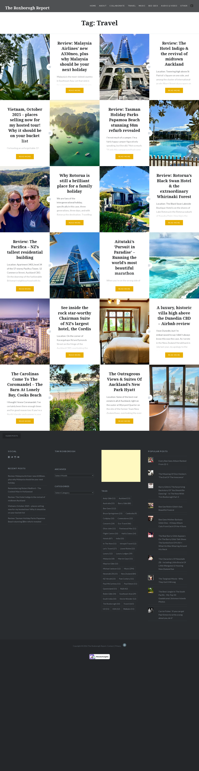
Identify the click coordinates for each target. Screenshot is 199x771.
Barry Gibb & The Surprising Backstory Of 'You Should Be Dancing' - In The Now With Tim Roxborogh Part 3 (172, 492)
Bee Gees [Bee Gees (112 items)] (109, 508)
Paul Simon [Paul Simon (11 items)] (130, 584)
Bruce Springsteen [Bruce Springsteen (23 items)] (112, 513)
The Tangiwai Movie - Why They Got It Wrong (171, 580)
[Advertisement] (121, 466)
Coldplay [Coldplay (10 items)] (108, 518)
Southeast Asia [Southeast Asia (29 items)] (127, 594)
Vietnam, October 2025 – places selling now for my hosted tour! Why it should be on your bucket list (26, 509)
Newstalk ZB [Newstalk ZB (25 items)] (110, 574)
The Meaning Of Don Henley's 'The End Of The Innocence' (172, 475)
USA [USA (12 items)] (116, 609)
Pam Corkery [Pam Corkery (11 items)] (126, 579)
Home (93, 6)
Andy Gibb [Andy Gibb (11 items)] (109, 498)
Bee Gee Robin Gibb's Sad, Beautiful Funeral (170, 508)
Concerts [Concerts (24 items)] (109, 523)
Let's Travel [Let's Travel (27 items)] (110, 548)
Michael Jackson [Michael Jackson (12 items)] (112, 568)
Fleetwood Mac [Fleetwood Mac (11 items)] (127, 528)
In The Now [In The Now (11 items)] (109, 543)
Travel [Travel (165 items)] (128, 604)
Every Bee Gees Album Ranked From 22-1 (172, 462)
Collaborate (117, 6)
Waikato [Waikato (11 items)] (128, 609)
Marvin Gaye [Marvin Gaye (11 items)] (125, 558)
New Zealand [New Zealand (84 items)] (128, 574)
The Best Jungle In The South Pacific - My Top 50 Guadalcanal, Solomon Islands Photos (172, 596)
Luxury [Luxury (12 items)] (108, 553)
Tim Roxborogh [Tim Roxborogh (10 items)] (111, 604)
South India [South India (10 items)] (109, 599)
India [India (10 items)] (120, 538)
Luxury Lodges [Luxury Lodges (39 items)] (124, 553)
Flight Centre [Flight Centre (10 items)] (110, 533)
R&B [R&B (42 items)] (124, 589)
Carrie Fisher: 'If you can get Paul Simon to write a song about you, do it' (171, 614)
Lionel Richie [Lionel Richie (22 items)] (127, 548)
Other (183, 6)
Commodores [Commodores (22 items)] (125, 518)
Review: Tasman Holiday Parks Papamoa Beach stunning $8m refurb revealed (26, 520)
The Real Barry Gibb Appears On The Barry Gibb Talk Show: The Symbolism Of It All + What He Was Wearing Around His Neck (173, 542)
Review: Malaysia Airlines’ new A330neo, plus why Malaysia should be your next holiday (26, 479)
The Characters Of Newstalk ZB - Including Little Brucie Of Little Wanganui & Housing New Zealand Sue (172, 564)
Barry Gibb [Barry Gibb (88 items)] (124, 503)
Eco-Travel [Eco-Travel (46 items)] (124, 523)
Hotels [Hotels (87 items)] (108, 538)
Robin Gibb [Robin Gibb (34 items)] (109, 594)
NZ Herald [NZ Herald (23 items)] (109, 579)
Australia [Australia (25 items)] (109, 503)
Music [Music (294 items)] (129, 568)
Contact (110, 646)
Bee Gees (153, 6)
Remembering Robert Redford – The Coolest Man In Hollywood (24, 490)
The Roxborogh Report (27, 7)
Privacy (118, 646)
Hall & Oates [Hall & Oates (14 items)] (128, 533)
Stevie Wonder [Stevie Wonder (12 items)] (128, 599)
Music (142, 6)
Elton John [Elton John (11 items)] (109, 528)
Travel (132, 6)
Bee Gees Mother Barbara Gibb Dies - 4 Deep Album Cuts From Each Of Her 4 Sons (172, 522)
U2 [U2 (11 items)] (106, 609)
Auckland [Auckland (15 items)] (124, 498)
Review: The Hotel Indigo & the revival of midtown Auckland (26, 499)
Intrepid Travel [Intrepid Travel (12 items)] (128, 543)
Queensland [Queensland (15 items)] (110, 589)
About (102, 6)
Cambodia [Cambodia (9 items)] (131, 513)
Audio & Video (169, 6)
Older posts (12, 436)
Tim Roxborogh (65, 451)
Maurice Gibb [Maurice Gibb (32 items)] (110, 563)
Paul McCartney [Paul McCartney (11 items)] (112, 584)
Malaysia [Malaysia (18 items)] (109, 558)
